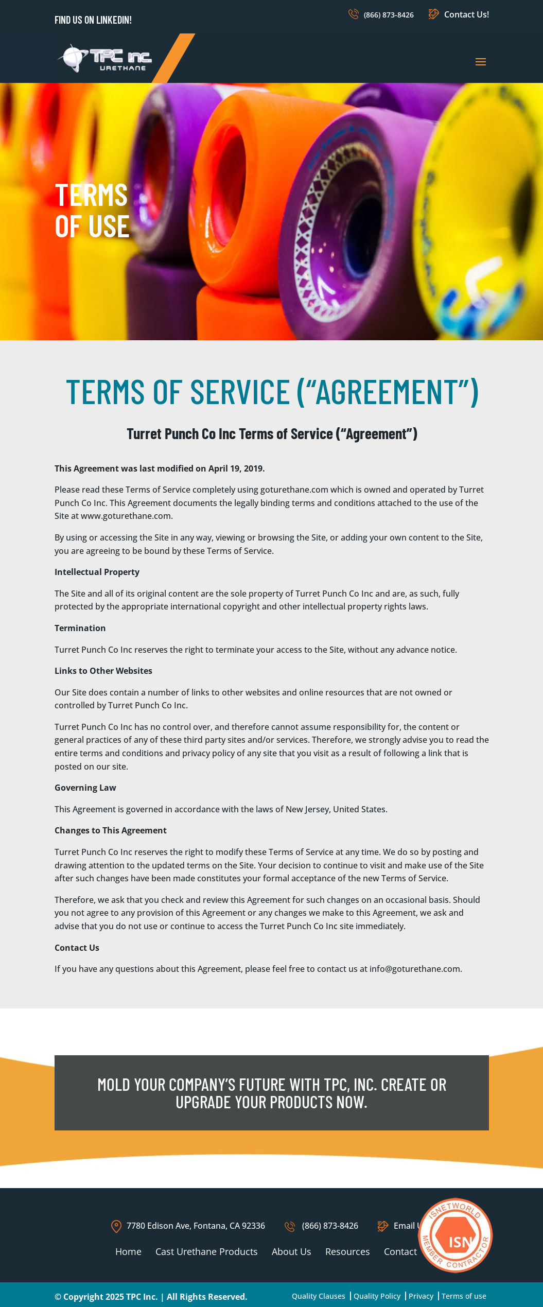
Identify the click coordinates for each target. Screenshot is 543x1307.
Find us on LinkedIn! (93, 19)
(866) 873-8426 (389, 15)
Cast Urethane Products (206, 1251)
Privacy (421, 1296)
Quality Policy (377, 1296)
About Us (291, 1251)
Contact (400, 1251)
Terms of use (464, 1296)
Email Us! (403, 1225)
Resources (347, 1251)
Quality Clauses (318, 1296)
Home (128, 1251)
